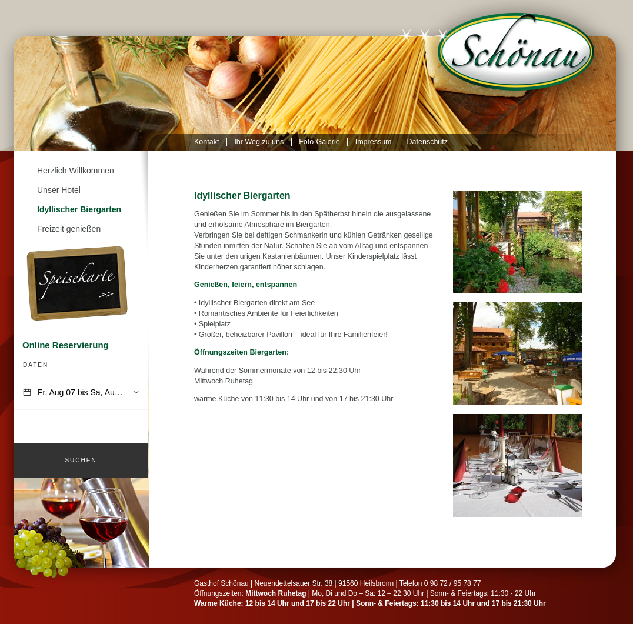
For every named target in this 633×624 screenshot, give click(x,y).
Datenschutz (427, 142)
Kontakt (206, 142)
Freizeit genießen (69, 228)
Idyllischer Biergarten (79, 209)
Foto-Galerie (319, 142)
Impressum (373, 142)
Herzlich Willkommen (75, 170)
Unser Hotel (59, 190)
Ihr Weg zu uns (259, 142)
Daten (35, 365)
